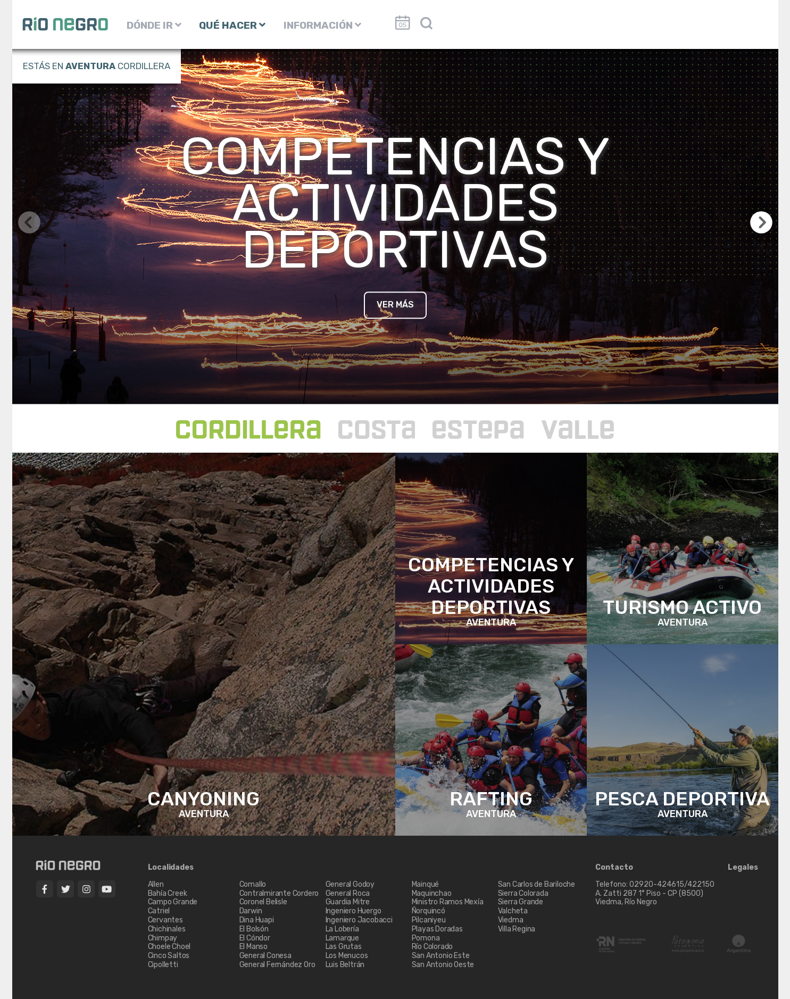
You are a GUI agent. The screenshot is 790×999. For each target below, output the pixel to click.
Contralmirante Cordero (279, 893)
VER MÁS (395, 304)
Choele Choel (169, 946)
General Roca (348, 893)
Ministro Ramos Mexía (448, 901)
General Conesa (265, 955)
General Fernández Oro (277, 964)
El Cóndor (254, 938)
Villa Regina (517, 929)
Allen (156, 884)
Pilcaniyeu (429, 920)
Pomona (426, 938)
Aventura (90, 66)
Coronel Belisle (263, 901)
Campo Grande (173, 901)
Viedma (510, 920)
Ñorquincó (428, 910)
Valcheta (513, 910)
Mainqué (425, 884)
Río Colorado (432, 946)
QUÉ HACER (232, 25)
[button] (761, 222)
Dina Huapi (256, 920)
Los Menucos (347, 955)
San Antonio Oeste (443, 964)
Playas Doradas (437, 929)
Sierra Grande (520, 901)
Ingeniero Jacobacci (359, 920)
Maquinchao (432, 893)
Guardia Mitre (348, 901)
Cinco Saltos (169, 955)
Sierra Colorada (523, 893)
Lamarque (342, 938)
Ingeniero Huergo (353, 910)
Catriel (159, 910)
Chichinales (167, 929)
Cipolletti (163, 964)
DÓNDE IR (154, 25)
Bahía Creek (167, 893)
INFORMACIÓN (322, 25)
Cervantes (165, 920)
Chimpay (163, 938)
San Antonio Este (441, 955)
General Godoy (350, 884)
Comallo (253, 884)
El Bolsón (254, 929)
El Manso (253, 946)
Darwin (250, 910)
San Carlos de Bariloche (536, 884)
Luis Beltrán (345, 964)
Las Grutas (344, 946)
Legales (743, 867)
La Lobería (342, 929)
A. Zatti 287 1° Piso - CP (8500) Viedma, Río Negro (650, 898)
